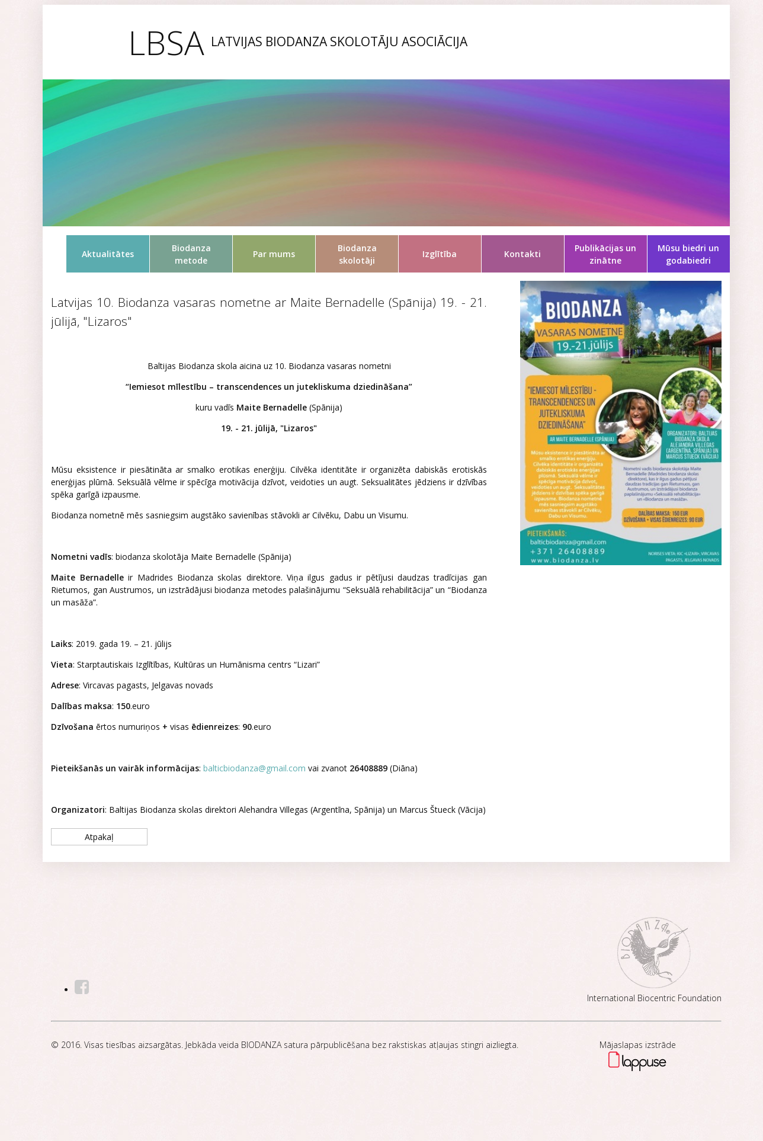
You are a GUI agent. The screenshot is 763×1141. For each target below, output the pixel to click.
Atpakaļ (99, 836)
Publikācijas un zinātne (605, 254)
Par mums (274, 253)
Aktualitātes (108, 253)
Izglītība (439, 253)
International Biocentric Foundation (654, 998)
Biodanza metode (191, 254)
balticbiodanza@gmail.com (254, 768)
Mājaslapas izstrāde (638, 1044)
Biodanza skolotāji (357, 254)
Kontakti (522, 253)
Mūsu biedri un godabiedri (688, 254)
